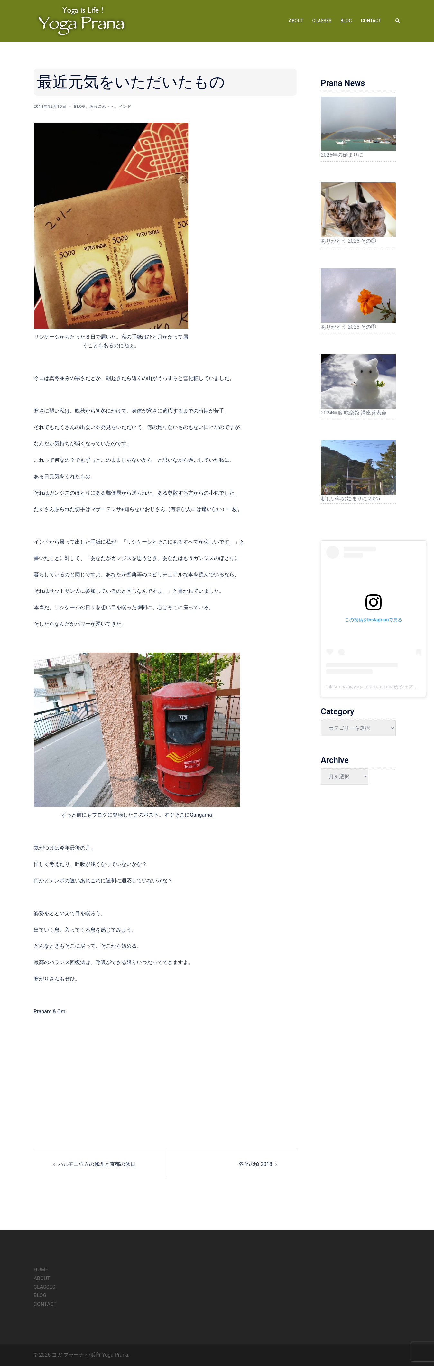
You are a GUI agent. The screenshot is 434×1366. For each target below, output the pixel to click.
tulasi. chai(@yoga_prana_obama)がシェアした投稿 (378, 686)
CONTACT (371, 20)
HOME (41, 1270)
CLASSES (321, 20)
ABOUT (296, 20)
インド (125, 106)
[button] (398, 20)
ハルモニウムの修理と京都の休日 (96, 1164)
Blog (79, 106)
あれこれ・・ (102, 106)
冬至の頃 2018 (255, 1164)
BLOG (346, 20)
